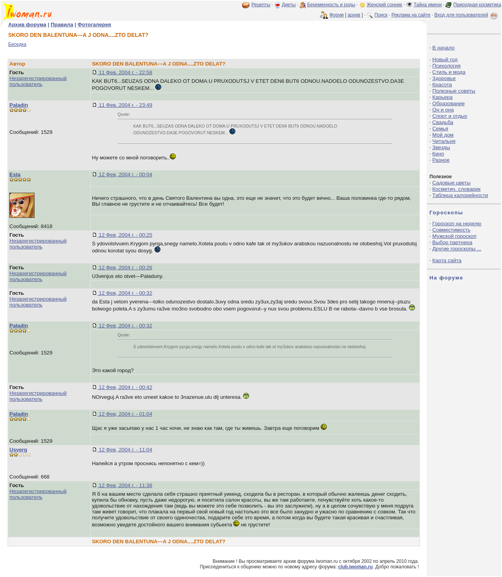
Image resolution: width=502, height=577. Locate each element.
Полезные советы (453, 91)
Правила (62, 24)
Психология (446, 66)
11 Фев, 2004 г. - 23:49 (124, 105)
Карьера (442, 97)
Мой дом (442, 135)
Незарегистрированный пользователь (38, 81)
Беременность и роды (331, 4)
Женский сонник (384, 4)
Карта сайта (446, 260)
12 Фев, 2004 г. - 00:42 (124, 387)
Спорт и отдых (449, 116)
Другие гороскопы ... (456, 249)
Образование (448, 103)
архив (353, 15)
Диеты (289, 4)
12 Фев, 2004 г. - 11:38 (124, 485)
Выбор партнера (452, 242)
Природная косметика (477, 4)
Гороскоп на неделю (456, 223)
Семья (440, 128)
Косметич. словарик (456, 189)
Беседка (17, 44)
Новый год (444, 59)
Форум (336, 15)
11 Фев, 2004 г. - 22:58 (124, 72)
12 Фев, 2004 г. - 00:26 (124, 267)
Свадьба (442, 122)
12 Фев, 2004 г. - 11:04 (124, 450)
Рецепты (260, 4)
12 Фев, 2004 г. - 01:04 (124, 414)
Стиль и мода (448, 72)
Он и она (443, 110)
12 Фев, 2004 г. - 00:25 (124, 235)
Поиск (381, 15)
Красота (442, 85)
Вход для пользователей (466, 15)
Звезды (441, 147)
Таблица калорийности (460, 195)
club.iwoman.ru (355, 567)
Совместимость (451, 230)
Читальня (443, 141)
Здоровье (444, 78)
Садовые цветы (451, 183)
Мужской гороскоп (454, 236)
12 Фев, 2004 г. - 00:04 (124, 174)
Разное (440, 160)
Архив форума (27, 24)
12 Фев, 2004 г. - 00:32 (124, 293)
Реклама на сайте (411, 15)
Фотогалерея (94, 24)
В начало (443, 48)
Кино (438, 154)
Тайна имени (428, 4)
